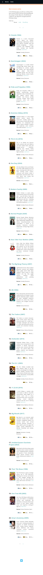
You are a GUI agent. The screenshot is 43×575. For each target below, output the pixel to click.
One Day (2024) (16, 163)
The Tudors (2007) (18, 314)
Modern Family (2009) (19, 189)
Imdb (19, 22)
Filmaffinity (25, 22)
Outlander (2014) (18, 339)
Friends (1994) (16, 35)
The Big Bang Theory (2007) (22, 264)
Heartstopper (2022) (18, 61)
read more (24, 49)
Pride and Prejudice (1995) (20, 87)
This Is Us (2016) (17, 139)
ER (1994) (15, 290)
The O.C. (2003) (17, 363)
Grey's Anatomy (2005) (20, 518)
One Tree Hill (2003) (19, 493)
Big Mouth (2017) (18, 413)
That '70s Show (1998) (20, 469)
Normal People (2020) (19, 214)
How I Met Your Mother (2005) (22, 240)
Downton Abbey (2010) (19, 113)
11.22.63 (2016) (17, 388)
